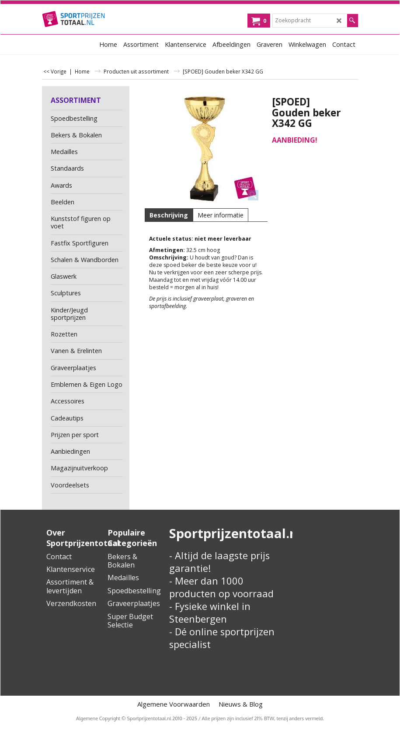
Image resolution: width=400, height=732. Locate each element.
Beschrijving (169, 215)
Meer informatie (220, 215)
